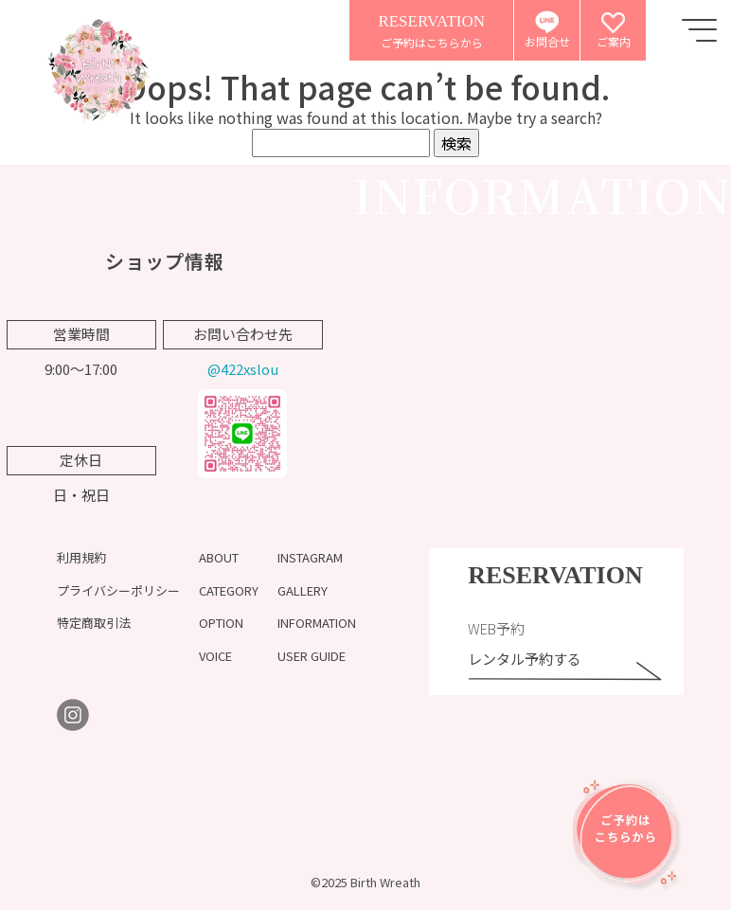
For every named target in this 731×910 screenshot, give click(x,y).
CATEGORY (229, 590)
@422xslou (242, 369)
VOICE (215, 656)
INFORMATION (316, 623)
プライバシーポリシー (118, 590)
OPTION (221, 623)
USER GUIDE (311, 656)
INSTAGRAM (310, 557)
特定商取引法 (94, 623)
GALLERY (302, 590)
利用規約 (81, 557)
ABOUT (219, 557)
